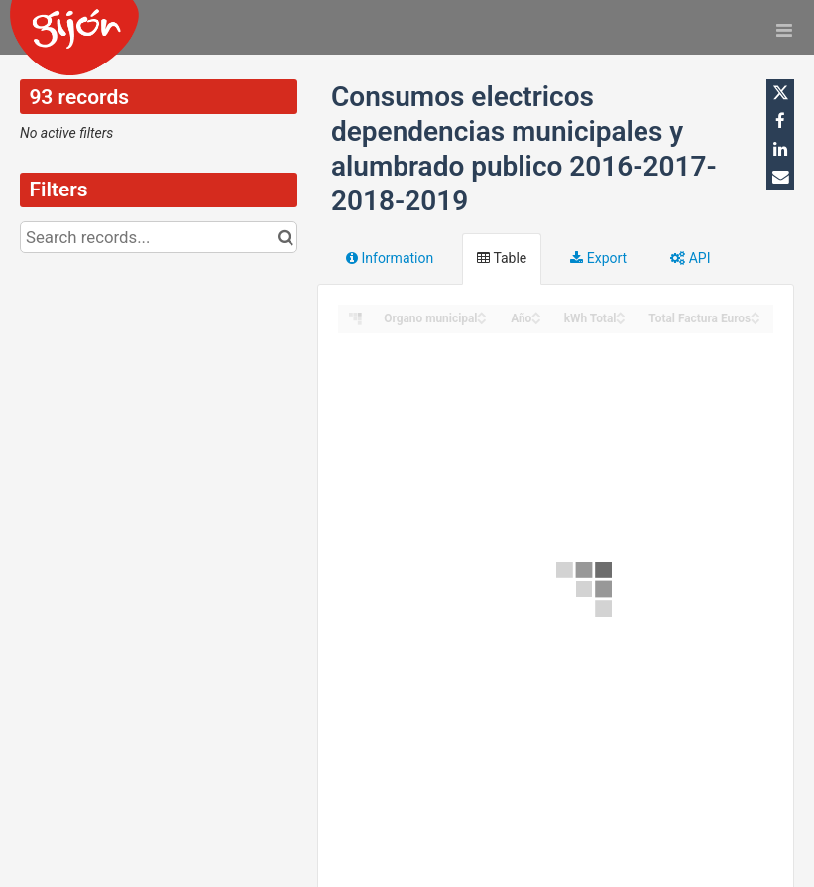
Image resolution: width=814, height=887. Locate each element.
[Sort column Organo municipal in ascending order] (482, 313)
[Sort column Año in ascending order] (536, 313)
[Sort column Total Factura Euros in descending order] (755, 320)
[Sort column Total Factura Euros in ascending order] (755, 313)
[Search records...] (158, 237)
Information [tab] (389, 258)
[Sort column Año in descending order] (536, 320)
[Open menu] (784, 30)
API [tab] (690, 258)
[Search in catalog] (285, 237)
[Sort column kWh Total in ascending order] (621, 313)
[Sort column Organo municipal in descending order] (482, 320)
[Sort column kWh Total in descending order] (621, 320)
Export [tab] (598, 258)
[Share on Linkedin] (780, 149)
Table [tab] (501, 258)
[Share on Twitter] (780, 93)
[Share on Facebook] (780, 121)
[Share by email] (780, 176)
